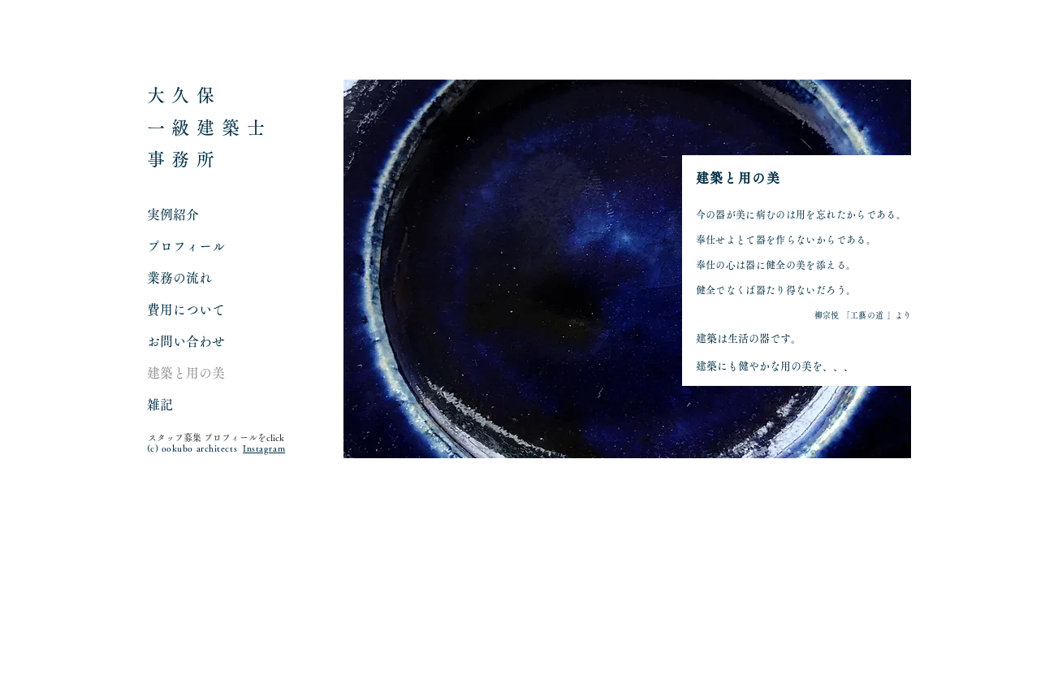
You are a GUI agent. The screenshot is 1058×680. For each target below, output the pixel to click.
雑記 (160, 404)
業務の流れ (179, 277)
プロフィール (186, 246)
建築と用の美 (186, 372)
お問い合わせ (186, 341)
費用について (186, 309)
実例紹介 (173, 214)
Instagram (264, 448)
